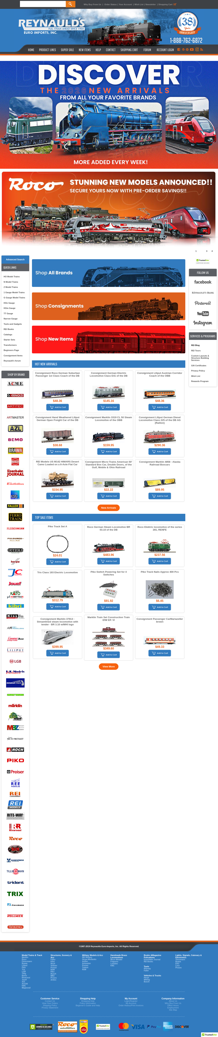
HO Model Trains (12, 276)
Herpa (146, 978)
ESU (177, 964)
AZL (23, 982)
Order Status (110, 4)
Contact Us (50, 1001)
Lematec (114, 964)
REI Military (87, 957)
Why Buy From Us (92, 4)
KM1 (24, 986)
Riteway (147, 969)
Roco (24, 959)
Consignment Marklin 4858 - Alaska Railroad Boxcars (159, 463)
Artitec (54, 980)
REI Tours (196, 350)
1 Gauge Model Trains (14, 292)
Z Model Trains (11, 287)
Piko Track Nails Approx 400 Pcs (160, 571)
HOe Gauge (9, 303)
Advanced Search (15, 259)
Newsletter (151, 4)
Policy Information (88, 1003)
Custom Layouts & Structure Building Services (200, 358)
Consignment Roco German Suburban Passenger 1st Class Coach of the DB (57, 374)
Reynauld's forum (12, 361)
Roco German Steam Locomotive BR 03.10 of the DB (108, 528)
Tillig (24, 974)
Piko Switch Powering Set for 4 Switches (109, 573)
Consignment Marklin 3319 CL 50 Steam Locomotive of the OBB (108, 418)
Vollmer (54, 966)
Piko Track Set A (57, 526)
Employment (173, 1008)
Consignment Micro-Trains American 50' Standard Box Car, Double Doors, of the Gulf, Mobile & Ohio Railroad (108, 464)
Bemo (24, 976)
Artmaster (86, 963)
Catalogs (8, 334)
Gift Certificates (198, 365)
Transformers (10, 345)
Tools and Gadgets (13, 324)
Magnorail (26, 988)
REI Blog (195, 345)
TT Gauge (8, 313)
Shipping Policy (50, 1005)
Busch (53, 974)
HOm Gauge (10, 308)
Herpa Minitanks (89, 959)
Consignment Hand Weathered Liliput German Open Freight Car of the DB (57, 418)
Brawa (24, 963)
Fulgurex (114, 962)
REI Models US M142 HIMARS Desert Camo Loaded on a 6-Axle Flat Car (57, 463)
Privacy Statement (50, 1008)
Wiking (147, 980)
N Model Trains (11, 282)
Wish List (139, 4)
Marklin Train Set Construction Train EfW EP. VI (109, 618)
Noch (53, 964)
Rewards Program (200, 381)
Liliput (24, 965)
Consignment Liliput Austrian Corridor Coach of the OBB (159, 374)
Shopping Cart (168, 4)
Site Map (173, 1010)
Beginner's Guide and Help (88, 1005)
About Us (173, 1001)
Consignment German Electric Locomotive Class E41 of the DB (108, 374)
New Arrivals (108, 507)
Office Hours (173, 1005)
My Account (131, 1003)
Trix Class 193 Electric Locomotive (57, 572)
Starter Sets (9, 340)
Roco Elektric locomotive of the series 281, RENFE (159, 528)
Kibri (53, 962)
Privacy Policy (198, 371)
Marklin (25, 957)
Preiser (54, 968)
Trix (23, 970)
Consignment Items (13, 355)
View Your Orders (50, 1003)
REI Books (9, 329)
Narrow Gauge (11, 319)
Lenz (177, 966)
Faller (53, 960)
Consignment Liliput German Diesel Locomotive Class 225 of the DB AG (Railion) (160, 420)
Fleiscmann (27, 961)
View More (109, 666)
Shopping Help (87, 1001)
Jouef (24, 980)
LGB (24, 972)
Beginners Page (11, 350)
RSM (53, 970)
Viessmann (180, 960)
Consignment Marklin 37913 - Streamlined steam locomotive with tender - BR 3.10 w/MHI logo (57, 622)
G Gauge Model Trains (14, 297)
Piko (24, 967)
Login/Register (130, 1001)
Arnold (25, 984)
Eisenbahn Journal (152, 960)
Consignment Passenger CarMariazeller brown (160, 620)
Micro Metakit (116, 960)
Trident (85, 967)
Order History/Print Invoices (131, 1005)
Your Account (125, 4)
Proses (54, 978)
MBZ (53, 976)
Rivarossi (26, 978)
